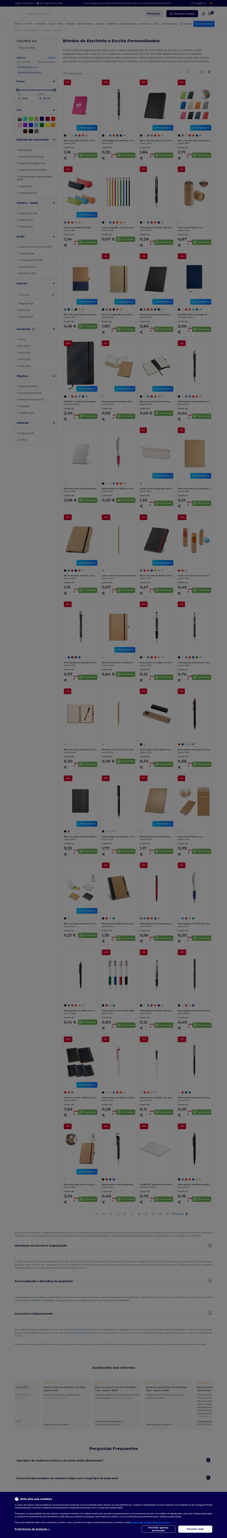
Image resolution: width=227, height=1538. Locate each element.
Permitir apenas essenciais (158, 1529)
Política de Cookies (141, 1522)
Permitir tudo (195, 1529)
